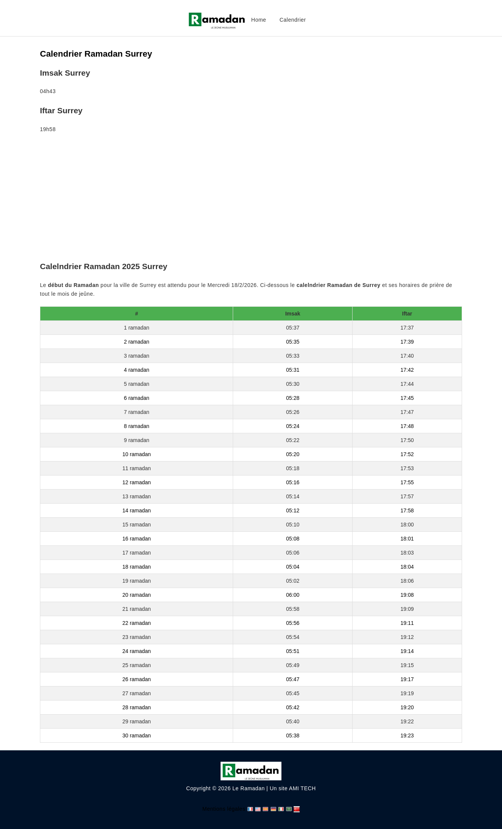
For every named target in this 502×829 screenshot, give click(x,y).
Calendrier (293, 20)
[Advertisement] (251, 199)
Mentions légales (223, 809)
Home (258, 20)
